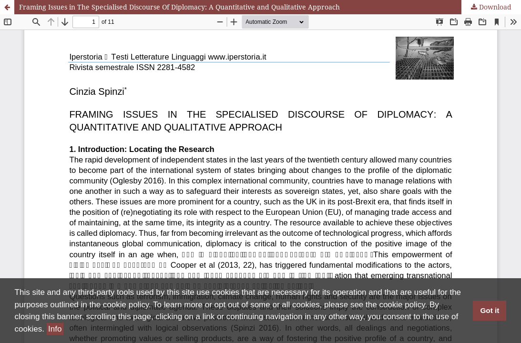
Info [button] (54, 328)
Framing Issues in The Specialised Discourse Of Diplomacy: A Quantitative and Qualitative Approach (179, 6)
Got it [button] (489, 310)
